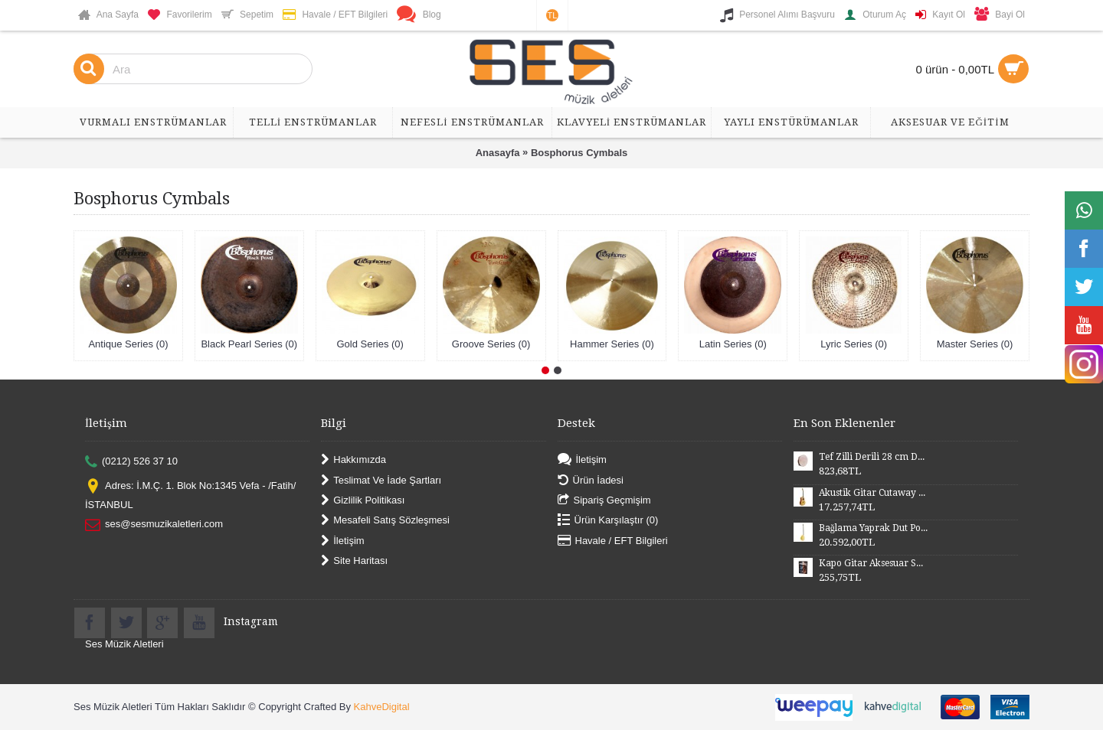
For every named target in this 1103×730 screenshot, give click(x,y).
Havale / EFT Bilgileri (613, 540)
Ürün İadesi (591, 480)
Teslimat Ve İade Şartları (381, 480)
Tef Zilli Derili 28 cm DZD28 (873, 456)
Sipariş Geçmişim (604, 500)
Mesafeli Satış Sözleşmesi (385, 520)
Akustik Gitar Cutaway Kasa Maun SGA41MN (873, 492)
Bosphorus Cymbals (579, 152)
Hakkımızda (353, 460)
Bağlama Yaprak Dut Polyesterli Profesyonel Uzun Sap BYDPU (873, 528)
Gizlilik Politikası (362, 500)
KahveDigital (382, 706)
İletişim (342, 540)
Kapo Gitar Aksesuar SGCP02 (873, 563)
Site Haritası (354, 561)
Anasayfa (498, 152)
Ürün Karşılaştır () (608, 520)
